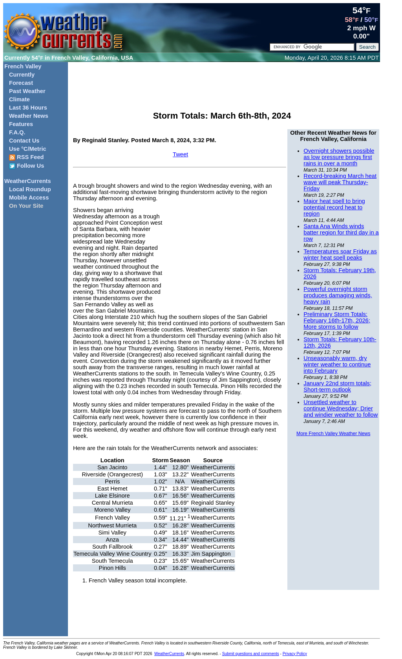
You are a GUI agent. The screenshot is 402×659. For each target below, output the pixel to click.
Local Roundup (30, 189)
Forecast (21, 83)
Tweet (180, 154)
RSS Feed (26, 157)
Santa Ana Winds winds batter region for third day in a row (340, 232)
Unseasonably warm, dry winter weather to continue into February (337, 364)
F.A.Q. (17, 132)
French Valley (23, 66)
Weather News (28, 116)
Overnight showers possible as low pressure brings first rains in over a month (338, 157)
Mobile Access (29, 197)
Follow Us (26, 166)
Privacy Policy (295, 654)
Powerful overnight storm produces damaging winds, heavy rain (337, 295)
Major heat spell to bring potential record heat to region (334, 207)
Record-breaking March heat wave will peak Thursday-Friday (339, 182)
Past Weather (27, 91)
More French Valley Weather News (333, 433)
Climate (19, 99)
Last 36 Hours (28, 107)
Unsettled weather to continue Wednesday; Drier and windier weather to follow (340, 408)
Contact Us (24, 140)
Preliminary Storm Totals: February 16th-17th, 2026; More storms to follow (336, 320)
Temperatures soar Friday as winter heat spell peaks (340, 254)
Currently (22, 74)
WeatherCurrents (27, 181)
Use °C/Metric (27, 149)
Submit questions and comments (250, 654)
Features (21, 124)
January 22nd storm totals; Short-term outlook (337, 386)
